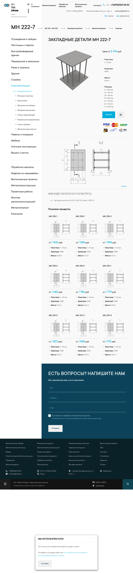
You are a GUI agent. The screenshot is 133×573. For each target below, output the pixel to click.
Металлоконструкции (45, 455)
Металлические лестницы (15, 459)
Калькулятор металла (77, 472)
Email (52, 419)
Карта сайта (101, 494)
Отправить (55, 440)
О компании (35, 6)
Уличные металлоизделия (47, 468)
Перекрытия (10, 472)
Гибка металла (74, 463)
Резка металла (42, 476)
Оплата (103, 476)
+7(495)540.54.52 (120, 5)
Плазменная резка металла (79, 455)
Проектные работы (44, 463)
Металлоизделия (49, 6)
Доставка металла (75, 476)
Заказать (108, 115)
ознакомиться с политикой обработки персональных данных (76, 430)
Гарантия (103, 472)
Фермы (8, 463)
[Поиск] (128, 496)
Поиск (41, 485)
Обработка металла (63, 6)
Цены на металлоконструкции (80, 468)
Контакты (97, 6)
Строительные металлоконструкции (19, 468)
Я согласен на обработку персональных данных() (76, 428)
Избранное (105, 483)
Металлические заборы (14, 455)
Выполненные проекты (81, 6)
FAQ (101, 459)
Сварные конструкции (77, 459)
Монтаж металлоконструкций (48, 459)
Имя (51, 399)
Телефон (53, 409)
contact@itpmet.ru (122, 11)
